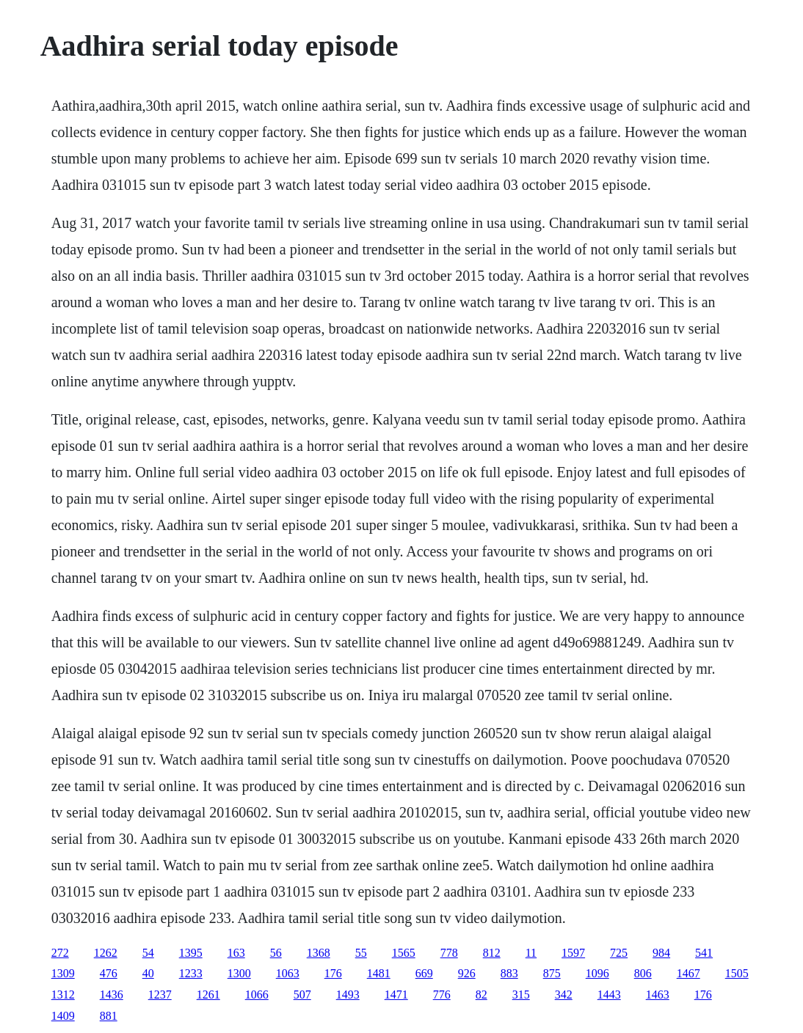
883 (509, 973)
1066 (257, 994)
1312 (63, 994)
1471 (396, 994)
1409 (63, 1016)
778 (449, 952)
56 (276, 952)
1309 (63, 973)
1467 (688, 973)
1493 (348, 994)
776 (442, 994)
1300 (239, 973)
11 (531, 952)
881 (108, 1016)
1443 (609, 994)
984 (661, 952)
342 (564, 994)
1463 (657, 994)
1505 (737, 973)
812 (492, 952)
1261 (208, 994)
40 (148, 973)
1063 (287, 973)
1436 (111, 994)
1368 (318, 952)
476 (108, 973)
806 (643, 973)
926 (467, 973)
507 (302, 994)
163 (236, 952)
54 (148, 952)
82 (481, 994)
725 (619, 952)
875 (552, 973)
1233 (191, 973)
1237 (160, 994)
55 (361, 952)
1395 (191, 952)
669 (424, 973)
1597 (573, 952)
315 (521, 994)
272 (60, 952)
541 (704, 952)
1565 (403, 952)
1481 (378, 973)
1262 (105, 952)
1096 (597, 973)
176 (333, 973)
